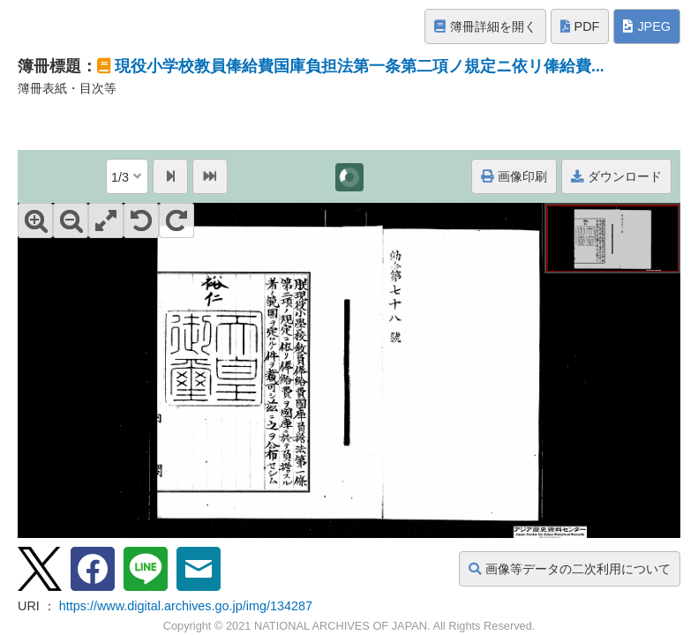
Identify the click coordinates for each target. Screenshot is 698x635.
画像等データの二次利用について (570, 569)
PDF (580, 26)
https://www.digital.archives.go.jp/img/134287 (185, 606)
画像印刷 (514, 176)
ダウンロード (616, 176)
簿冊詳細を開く (485, 26)
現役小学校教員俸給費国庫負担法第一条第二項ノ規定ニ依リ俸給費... (359, 66)
